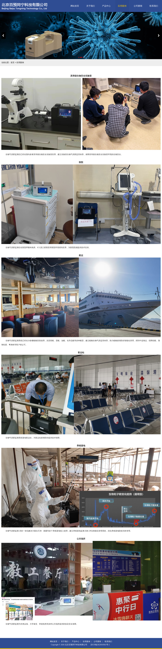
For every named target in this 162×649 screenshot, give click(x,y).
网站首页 (75, 6)
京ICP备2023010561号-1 (100, 645)
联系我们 (154, 6)
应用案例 (122, 6)
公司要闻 (138, 6)
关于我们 (90, 6)
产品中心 (106, 6)
